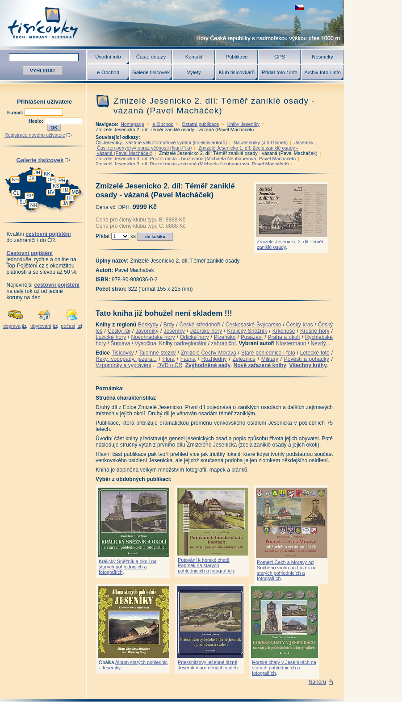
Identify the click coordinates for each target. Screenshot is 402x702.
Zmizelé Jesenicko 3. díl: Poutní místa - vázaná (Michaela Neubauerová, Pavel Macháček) (192, 164)
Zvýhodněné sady (207, 365)
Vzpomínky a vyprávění (123, 365)
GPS (279, 56)
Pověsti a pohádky (306, 359)
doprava (12, 326)
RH (62, 180)
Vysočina (145, 343)
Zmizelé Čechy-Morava (208, 353)
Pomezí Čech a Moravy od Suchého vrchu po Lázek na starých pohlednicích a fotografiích (287, 570)
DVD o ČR (169, 365)
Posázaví (252, 337)
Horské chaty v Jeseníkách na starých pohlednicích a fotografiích (284, 668)
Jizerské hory (206, 331)
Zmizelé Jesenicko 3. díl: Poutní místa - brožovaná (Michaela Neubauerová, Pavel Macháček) (196, 158)
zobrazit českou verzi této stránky (299, 7)
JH (37, 172)
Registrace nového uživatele (34, 135)
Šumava (120, 343)
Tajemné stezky (157, 353)
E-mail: (16, 112)
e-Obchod (108, 72)
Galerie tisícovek (151, 72)
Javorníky (146, 331)
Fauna (188, 359)
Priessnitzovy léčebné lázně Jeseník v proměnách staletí (208, 665)
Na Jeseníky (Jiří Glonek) (261, 142)
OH (50, 179)
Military (269, 359)
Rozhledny (214, 359)
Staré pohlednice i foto (268, 353)
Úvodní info (108, 56)
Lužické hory (111, 337)
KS (56, 185)
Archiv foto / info (322, 72)
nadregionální (190, 343)
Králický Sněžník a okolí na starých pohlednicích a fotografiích (128, 567)
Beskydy (148, 325)
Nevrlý (318, 343)
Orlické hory (194, 337)
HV (51, 192)
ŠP (29, 195)
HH (70, 198)
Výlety (194, 72)
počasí (68, 326)
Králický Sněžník (247, 331)
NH (34, 205)
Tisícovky (123, 353)
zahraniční (223, 343)
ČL (16, 193)
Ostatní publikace (200, 124)
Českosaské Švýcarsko (253, 325)
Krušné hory (315, 331)
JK (32, 178)
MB (75, 192)
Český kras (299, 325)
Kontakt (194, 56)
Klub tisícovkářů (237, 72)
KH (15, 179)
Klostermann (291, 343)
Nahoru (317, 682)
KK (47, 173)
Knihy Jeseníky (243, 124)
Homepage (132, 124)
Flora (169, 359)
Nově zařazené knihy (260, 365)
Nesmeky (322, 56)
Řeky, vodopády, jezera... (126, 359)
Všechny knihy (308, 365)
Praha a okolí (284, 337)
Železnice (244, 359)
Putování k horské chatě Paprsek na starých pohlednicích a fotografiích (206, 565)
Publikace (236, 56)
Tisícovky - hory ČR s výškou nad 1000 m (172, 23)
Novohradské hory (153, 337)
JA (65, 203)
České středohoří (200, 325)
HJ (65, 189)
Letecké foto (315, 353)
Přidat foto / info (279, 72)
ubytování (40, 326)
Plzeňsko (225, 337)
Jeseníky (173, 331)
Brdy (169, 325)
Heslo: (37, 121)
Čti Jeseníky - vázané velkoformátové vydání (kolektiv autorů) (161, 142)
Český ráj (119, 331)
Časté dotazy (151, 56)
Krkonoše (283, 331)
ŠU (22, 202)
